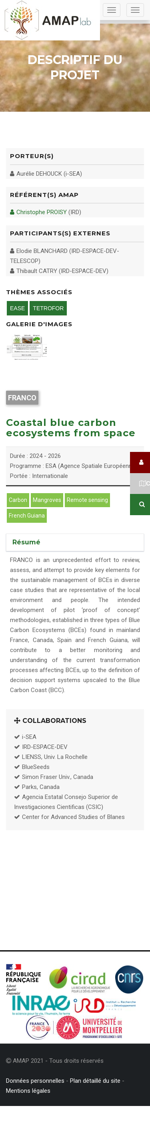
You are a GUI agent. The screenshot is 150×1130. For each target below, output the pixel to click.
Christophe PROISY (38, 212)
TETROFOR (48, 308)
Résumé (26, 542)
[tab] (75, 542)
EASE (17, 308)
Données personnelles (35, 1080)
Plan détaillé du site (95, 1080)
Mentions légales (28, 1090)
